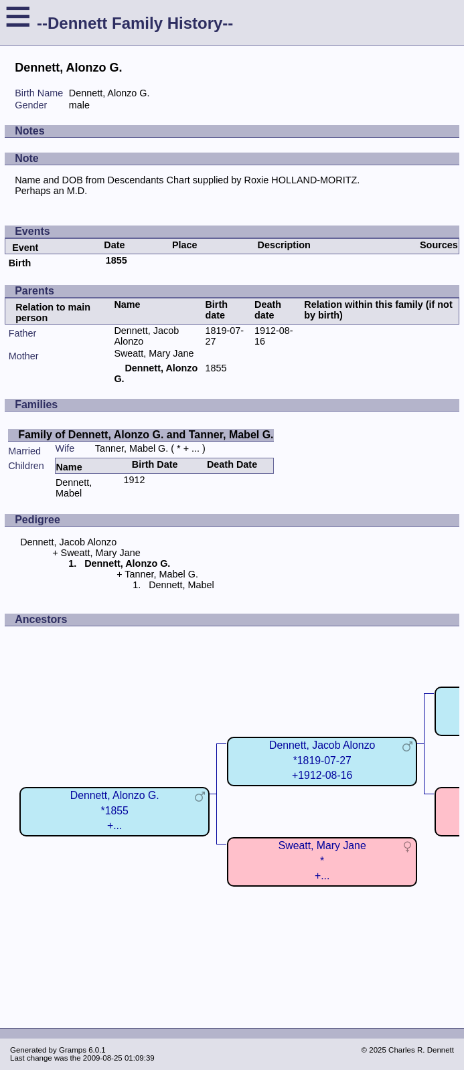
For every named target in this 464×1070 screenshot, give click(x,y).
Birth (20, 263)
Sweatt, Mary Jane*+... (322, 860)
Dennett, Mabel (74, 488)
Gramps (72, 1050)
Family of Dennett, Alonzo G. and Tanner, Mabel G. (145, 434)
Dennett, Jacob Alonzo (68, 542)
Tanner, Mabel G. (132, 448)
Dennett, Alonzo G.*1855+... (114, 810)
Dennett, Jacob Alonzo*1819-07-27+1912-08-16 (322, 759)
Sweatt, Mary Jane (154, 353)
